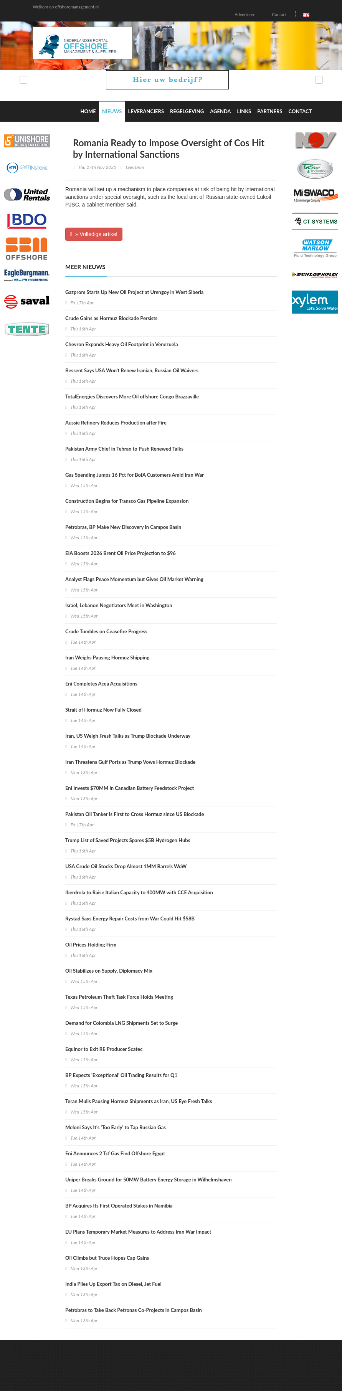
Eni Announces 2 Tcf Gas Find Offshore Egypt (115, 1153)
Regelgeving (187, 111)
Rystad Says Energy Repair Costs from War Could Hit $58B (130, 918)
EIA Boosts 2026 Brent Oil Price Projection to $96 (120, 553)
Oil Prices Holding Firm (90, 945)
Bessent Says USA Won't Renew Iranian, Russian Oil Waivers (131, 370)
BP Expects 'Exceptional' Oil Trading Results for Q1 (121, 1075)
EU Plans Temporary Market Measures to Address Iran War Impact (138, 1232)
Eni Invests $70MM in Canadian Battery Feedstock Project (129, 788)
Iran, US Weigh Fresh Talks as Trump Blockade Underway (127, 736)
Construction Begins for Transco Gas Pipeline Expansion (126, 501)
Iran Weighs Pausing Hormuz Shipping (107, 657)
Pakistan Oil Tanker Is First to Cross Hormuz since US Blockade (134, 814)
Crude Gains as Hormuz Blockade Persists (111, 318)
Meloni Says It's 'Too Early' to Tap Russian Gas (115, 1127)
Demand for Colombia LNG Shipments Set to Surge (121, 1023)
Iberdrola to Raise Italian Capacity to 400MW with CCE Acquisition (139, 892)
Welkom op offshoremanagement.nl (66, 6)
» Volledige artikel (93, 234)
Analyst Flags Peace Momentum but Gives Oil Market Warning (134, 579)
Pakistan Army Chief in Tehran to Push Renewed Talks (124, 449)
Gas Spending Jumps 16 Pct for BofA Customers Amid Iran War (134, 475)
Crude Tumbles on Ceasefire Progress (106, 631)
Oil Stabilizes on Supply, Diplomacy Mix (108, 971)
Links (244, 111)
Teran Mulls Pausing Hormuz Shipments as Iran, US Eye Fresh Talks (138, 1101)
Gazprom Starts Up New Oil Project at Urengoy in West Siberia (134, 292)
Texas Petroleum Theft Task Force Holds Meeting (119, 997)
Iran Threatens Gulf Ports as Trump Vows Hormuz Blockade (130, 762)
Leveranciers (146, 111)
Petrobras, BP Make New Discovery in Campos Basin (123, 527)
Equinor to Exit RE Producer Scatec (103, 1049)
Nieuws (112, 111)
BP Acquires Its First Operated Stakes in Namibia (119, 1206)
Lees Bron (135, 167)
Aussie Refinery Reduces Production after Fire (116, 423)
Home (88, 111)
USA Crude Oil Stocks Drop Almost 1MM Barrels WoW (126, 866)
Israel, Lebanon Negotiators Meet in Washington (118, 605)
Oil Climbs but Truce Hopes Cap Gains (107, 1258)
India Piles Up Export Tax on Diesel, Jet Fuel (113, 1284)
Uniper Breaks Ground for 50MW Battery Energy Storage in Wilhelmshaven (148, 1179)
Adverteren (245, 14)
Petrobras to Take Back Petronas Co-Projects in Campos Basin (133, 1310)
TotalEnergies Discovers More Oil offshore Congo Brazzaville (132, 396)
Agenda (220, 111)
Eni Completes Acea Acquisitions (101, 684)
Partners (269, 111)
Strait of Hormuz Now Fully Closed (103, 710)
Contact (279, 14)
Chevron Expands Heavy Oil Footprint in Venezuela (121, 344)
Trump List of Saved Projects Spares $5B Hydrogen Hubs (127, 840)
